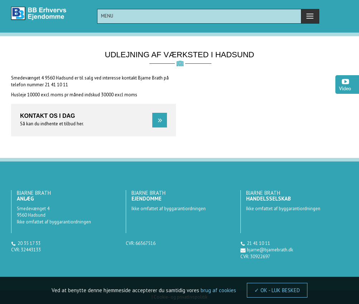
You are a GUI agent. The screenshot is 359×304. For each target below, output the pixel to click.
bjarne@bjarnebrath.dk (270, 250)
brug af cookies (218, 290)
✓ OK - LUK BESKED (277, 290)
